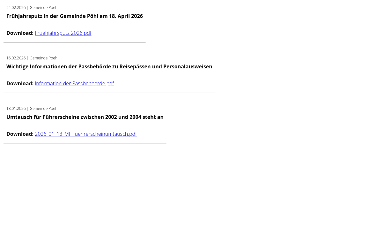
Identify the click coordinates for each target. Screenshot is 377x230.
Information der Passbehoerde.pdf (74, 83)
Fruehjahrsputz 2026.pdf (63, 32)
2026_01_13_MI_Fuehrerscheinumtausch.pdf (86, 133)
